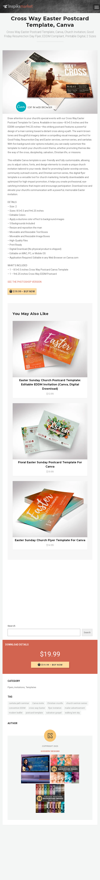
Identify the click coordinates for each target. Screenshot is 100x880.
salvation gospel (54, 713)
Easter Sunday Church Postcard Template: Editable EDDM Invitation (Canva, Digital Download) (50, 384)
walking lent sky (72, 713)
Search (11, 626)
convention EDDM (17, 708)
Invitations (19, 687)
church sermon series (76, 703)
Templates (31, 687)
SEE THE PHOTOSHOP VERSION (24, 281)
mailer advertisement (75, 708)
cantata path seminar (19, 703)
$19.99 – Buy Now (24, 291)
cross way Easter (37, 708)
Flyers (10, 687)
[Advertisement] (50, 588)
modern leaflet (15, 713)
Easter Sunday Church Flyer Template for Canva (50, 540)
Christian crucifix (55, 703)
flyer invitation (54, 708)
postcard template (34, 713)
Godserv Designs (50, 751)
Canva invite (38, 703)
